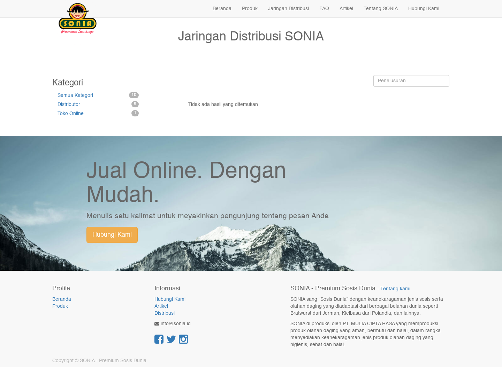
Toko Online (98, 113)
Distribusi (164, 313)
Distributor (98, 104)
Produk (60, 306)
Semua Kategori (98, 95)
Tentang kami (395, 289)
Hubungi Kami (112, 235)
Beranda (61, 299)
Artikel (161, 306)
